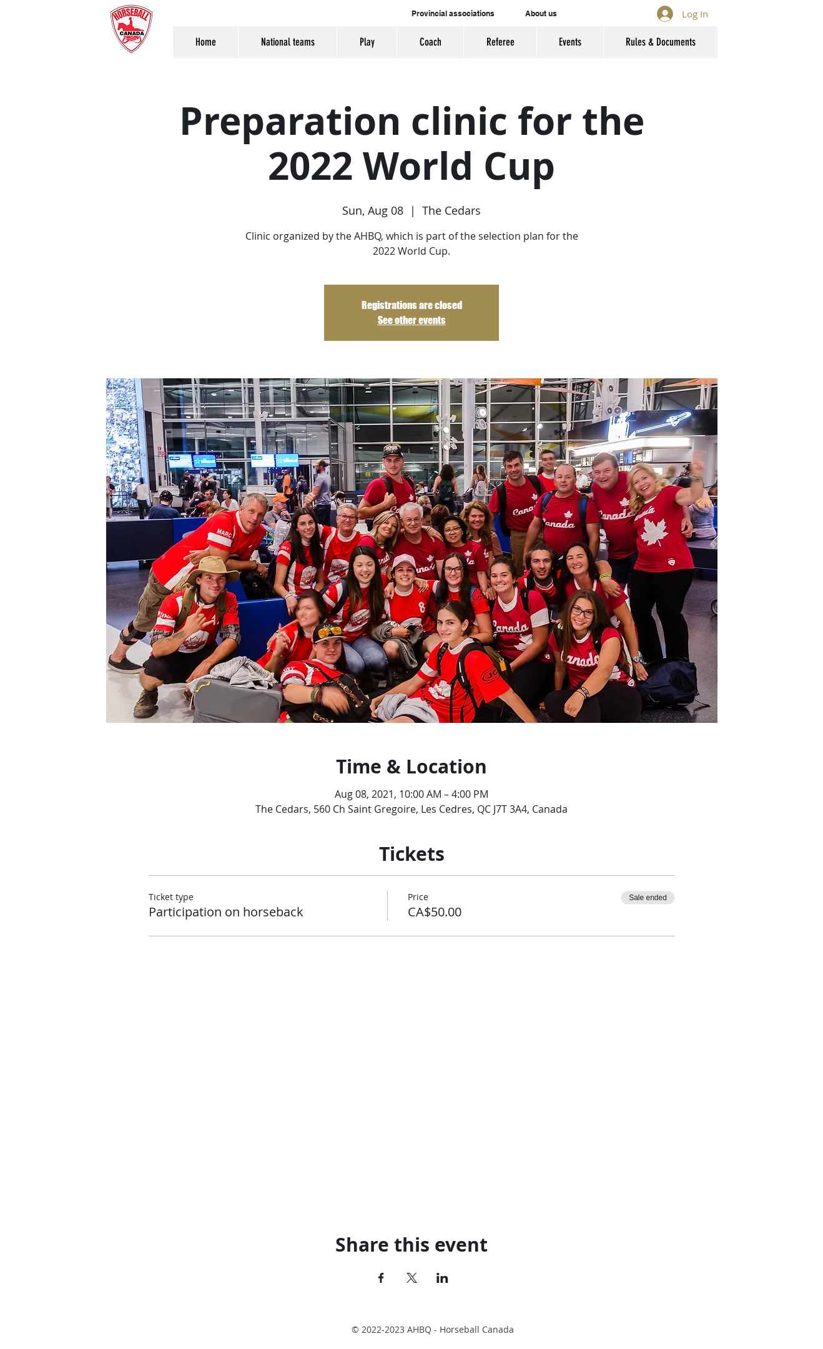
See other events (412, 320)
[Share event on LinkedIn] (442, 1278)
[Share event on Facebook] (381, 1278)
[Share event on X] (412, 1278)
